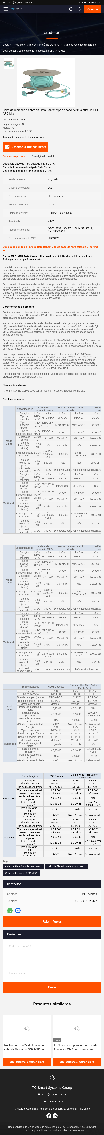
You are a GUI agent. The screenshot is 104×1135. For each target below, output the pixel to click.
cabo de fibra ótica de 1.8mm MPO (66, 866)
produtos (18, 44)
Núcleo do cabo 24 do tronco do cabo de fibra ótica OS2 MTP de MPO (24, 1048)
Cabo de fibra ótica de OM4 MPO (23, 866)
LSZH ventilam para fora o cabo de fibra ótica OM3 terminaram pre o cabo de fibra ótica (75, 1048)
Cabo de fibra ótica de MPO (43, 44)
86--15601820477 (90, 2)
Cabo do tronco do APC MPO (21, 873)
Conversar (93, 9)
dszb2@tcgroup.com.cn (17, 2)
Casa (6, 44)
